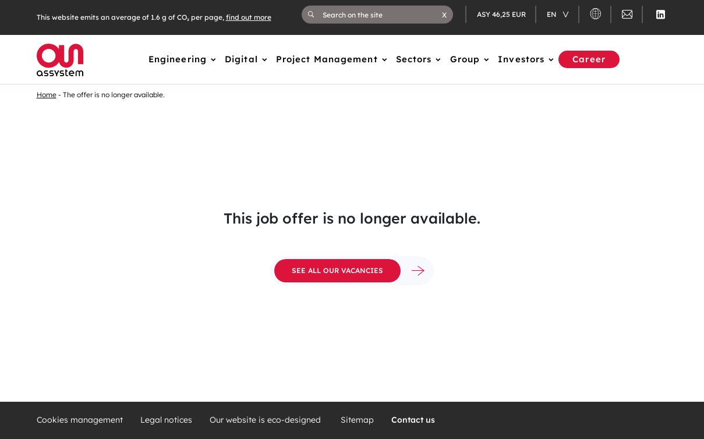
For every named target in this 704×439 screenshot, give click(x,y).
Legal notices (166, 420)
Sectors (414, 59)
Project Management (327, 59)
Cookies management (80, 420)
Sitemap (357, 420)
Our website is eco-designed (266, 420)
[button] (444, 14)
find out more (248, 17)
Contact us (413, 420)
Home (46, 94)
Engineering (177, 59)
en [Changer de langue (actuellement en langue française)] (552, 14)
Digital (241, 59)
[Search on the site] (382, 14)
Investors (521, 59)
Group (465, 59)
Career (589, 59)
